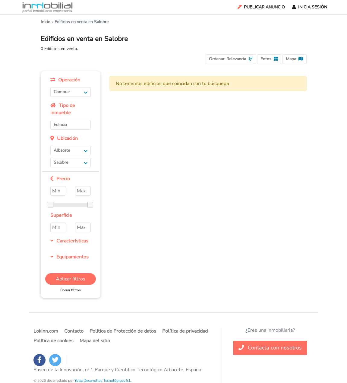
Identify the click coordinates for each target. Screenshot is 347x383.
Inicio (45, 22)
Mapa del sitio (95, 340)
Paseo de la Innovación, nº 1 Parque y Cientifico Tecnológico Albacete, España (117, 369)
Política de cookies (53, 340)
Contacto (74, 331)
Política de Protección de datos (123, 331)
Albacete (70, 150)
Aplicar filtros (70, 279)
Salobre (70, 162)
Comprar (70, 92)
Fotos (269, 59)
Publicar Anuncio (261, 7)
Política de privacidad (185, 331)
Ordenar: (231, 59)
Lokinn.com (45, 331)
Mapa (294, 59)
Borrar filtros (70, 290)
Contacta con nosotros (270, 347)
